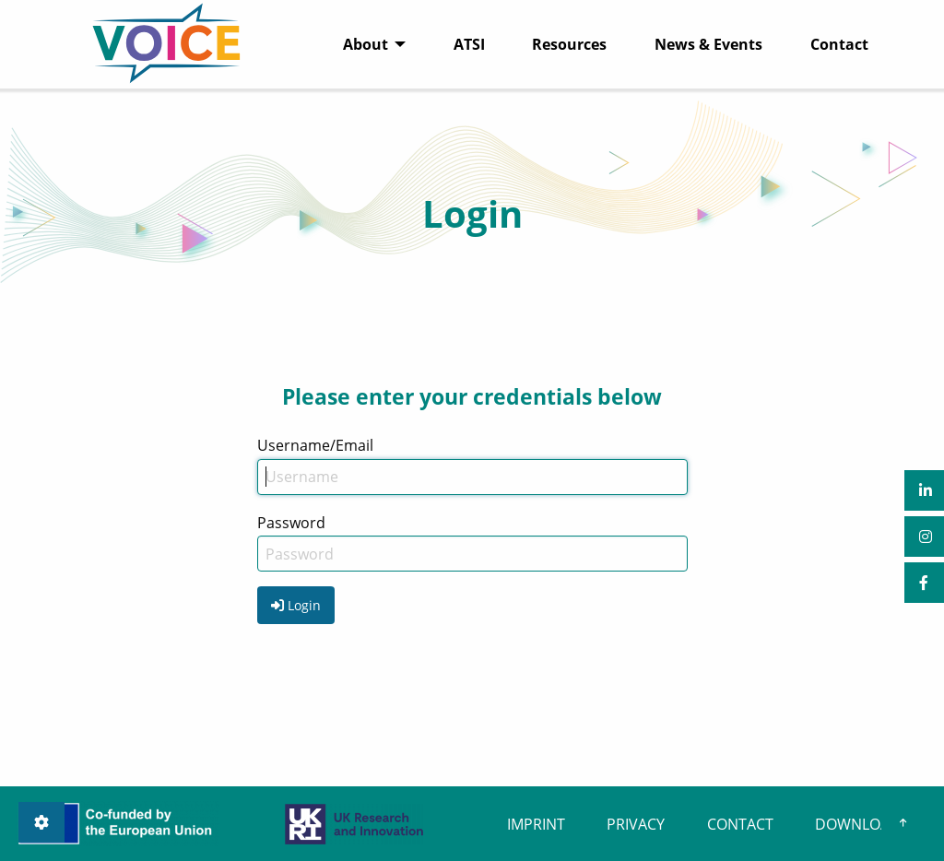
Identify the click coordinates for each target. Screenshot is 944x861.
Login (296, 605)
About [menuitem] (365, 44)
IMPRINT (536, 824)
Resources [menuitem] (569, 44)
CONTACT (740, 824)
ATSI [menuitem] (469, 44)
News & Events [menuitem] (708, 44)
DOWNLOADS (862, 824)
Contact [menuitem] (839, 44)
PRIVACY (636, 824)
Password (291, 523)
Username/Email (315, 445)
